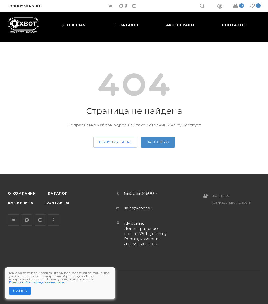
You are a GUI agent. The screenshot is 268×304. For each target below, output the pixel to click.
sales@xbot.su (138, 208)
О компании (22, 193)
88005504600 (139, 193)
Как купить (21, 203)
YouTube (40, 220)
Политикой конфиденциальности (37, 282)
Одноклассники (53, 220)
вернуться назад (115, 142)
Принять (20, 291)
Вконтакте (13, 220)
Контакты (57, 203)
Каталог (58, 193)
